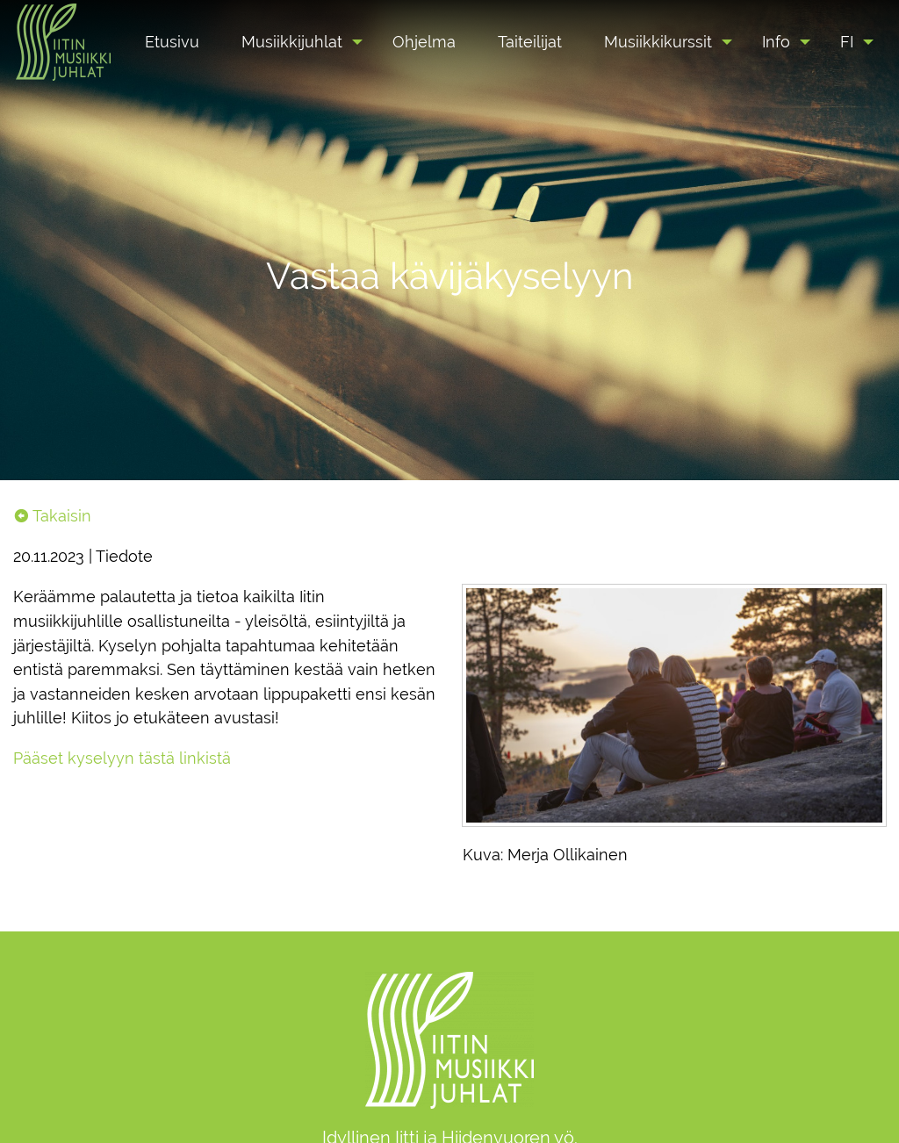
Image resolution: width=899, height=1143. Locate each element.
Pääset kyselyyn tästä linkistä (122, 758)
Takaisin (52, 516)
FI (846, 41)
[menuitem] (172, 42)
